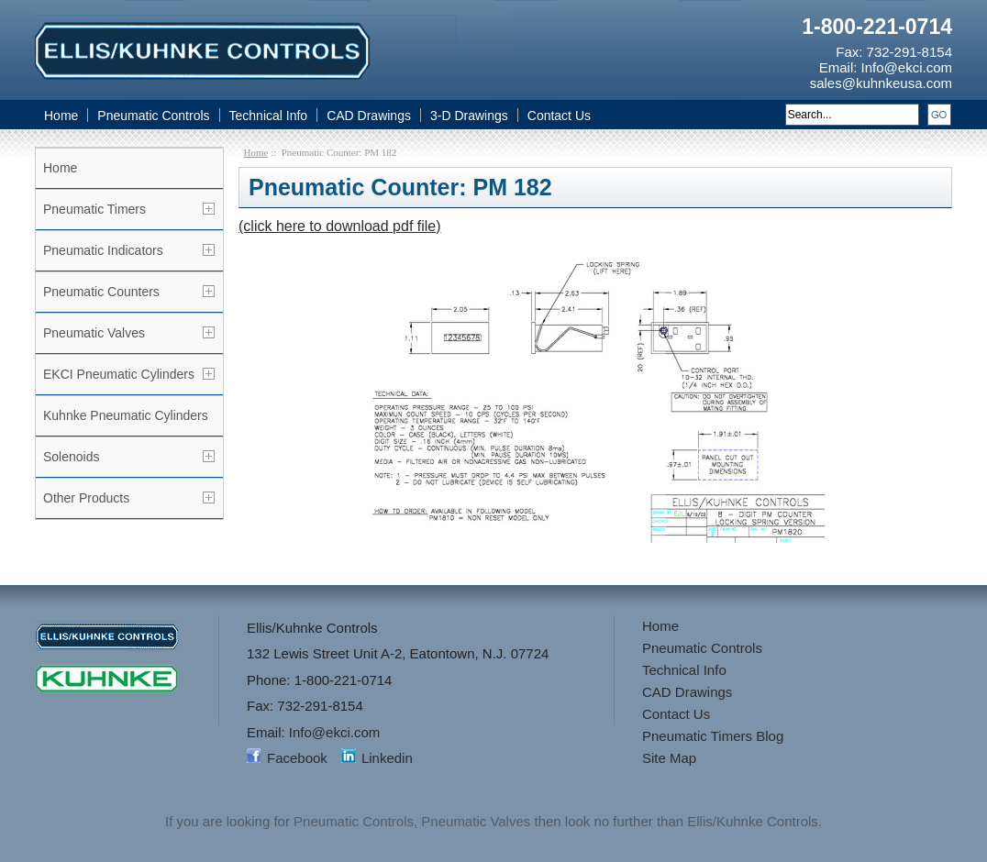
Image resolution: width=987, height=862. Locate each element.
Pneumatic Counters (101, 291)
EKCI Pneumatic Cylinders (118, 374)
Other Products (86, 498)
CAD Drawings (369, 115)
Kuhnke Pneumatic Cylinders (125, 415)
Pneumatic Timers (94, 209)
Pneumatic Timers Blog (712, 736)
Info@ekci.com (906, 67)
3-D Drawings (469, 115)
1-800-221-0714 (877, 27)
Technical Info (268, 115)
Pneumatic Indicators (103, 250)
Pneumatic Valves (94, 333)
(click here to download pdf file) (339, 226)
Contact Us (559, 115)
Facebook (297, 758)
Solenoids (71, 456)
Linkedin (387, 758)
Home (61, 115)
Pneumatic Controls (153, 115)
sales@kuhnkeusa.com (881, 83)
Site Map (669, 758)
